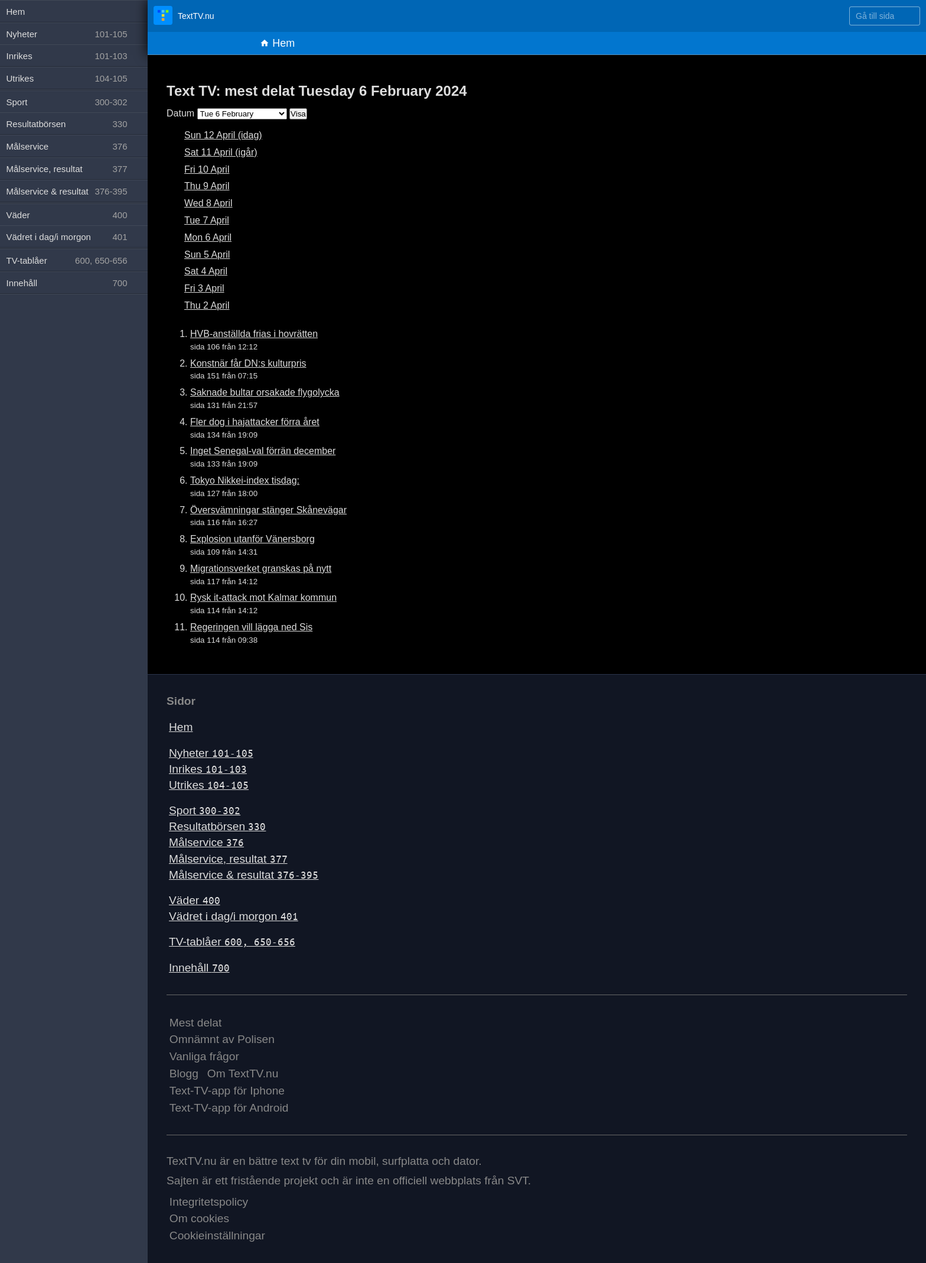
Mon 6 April (207, 237)
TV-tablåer (232, 941)
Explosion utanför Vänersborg (252, 539)
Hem (277, 43)
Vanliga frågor (204, 1056)
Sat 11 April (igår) (220, 152)
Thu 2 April (206, 305)
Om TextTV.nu (243, 1073)
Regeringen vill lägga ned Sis (251, 627)
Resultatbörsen (217, 826)
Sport (204, 810)
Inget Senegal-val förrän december (262, 451)
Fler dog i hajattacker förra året (254, 422)
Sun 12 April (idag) (223, 135)
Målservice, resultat (228, 859)
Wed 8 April (208, 203)
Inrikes (208, 769)
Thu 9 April (206, 186)
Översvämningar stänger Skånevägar (268, 510)
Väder (194, 900)
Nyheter (211, 753)
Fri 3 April (204, 288)
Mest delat (195, 1022)
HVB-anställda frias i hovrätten (254, 334)
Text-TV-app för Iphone (227, 1090)
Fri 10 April (206, 169)
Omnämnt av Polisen (222, 1039)
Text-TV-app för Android (229, 1108)
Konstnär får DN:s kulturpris (248, 363)
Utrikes (209, 785)
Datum (180, 113)
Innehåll (199, 967)
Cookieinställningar (217, 1235)
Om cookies (199, 1218)
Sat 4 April (205, 271)
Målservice (206, 842)
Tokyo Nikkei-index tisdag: (244, 480)
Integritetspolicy (208, 1202)
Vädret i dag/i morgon (233, 916)
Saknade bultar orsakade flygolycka (265, 392)
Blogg (183, 1073)
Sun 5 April (207, 255)
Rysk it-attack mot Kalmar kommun (263, 597)
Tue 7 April (206, 220)
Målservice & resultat (243, 875)
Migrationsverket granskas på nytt (260, 569)
